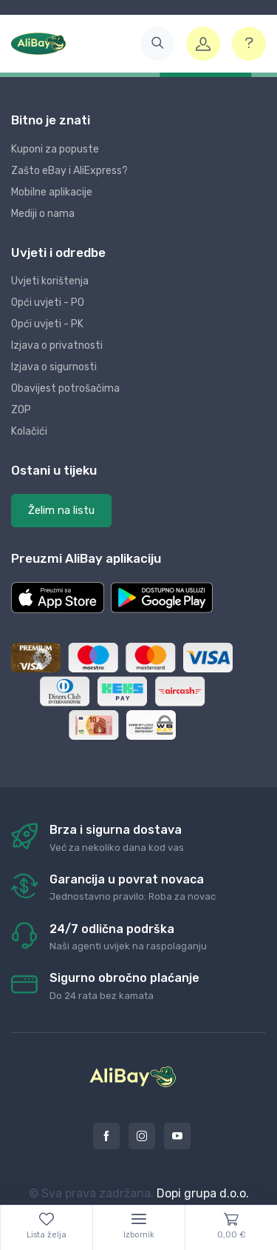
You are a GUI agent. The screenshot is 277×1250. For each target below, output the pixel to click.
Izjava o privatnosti (57, 345)
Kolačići (29, 431)
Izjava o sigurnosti (54, 367)
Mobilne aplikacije (51, 192)
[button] (157, 44)
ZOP (21, 410)
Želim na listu (61, 510)
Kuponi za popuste (55, 149)
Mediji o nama (43, 213)
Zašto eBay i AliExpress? (69, 170)
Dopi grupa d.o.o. (203, 1193)
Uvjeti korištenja (50, 281)
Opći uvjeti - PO (47, 302)
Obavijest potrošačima (65, 388)
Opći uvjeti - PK (47, 324)
